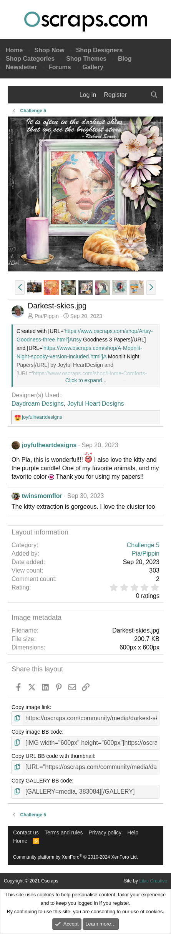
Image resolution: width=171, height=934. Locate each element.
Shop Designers (99, 50)
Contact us (26, 832)
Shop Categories (30, 58)
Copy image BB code (37, 732)
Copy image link (31, 707)
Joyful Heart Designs (95, 403)
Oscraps (85, 22)
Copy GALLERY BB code (42, 781)
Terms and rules (64, 832)
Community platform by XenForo (75, 857)
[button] (20, 287)
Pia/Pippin (47, 316)
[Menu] (18, 95)
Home (14, 50)
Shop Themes (86, 58)
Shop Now (49, 50)
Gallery (93, 67)
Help (132, 832)
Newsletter (21, 67)
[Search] (154, 95)
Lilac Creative (153, 881)
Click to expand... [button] (85, 380)
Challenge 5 (143, 545)
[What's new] (138, 95)
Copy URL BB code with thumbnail (53, 756)
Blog (125, 58)
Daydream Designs (38, 403)
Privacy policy (105, 832)
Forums (59, 67)
